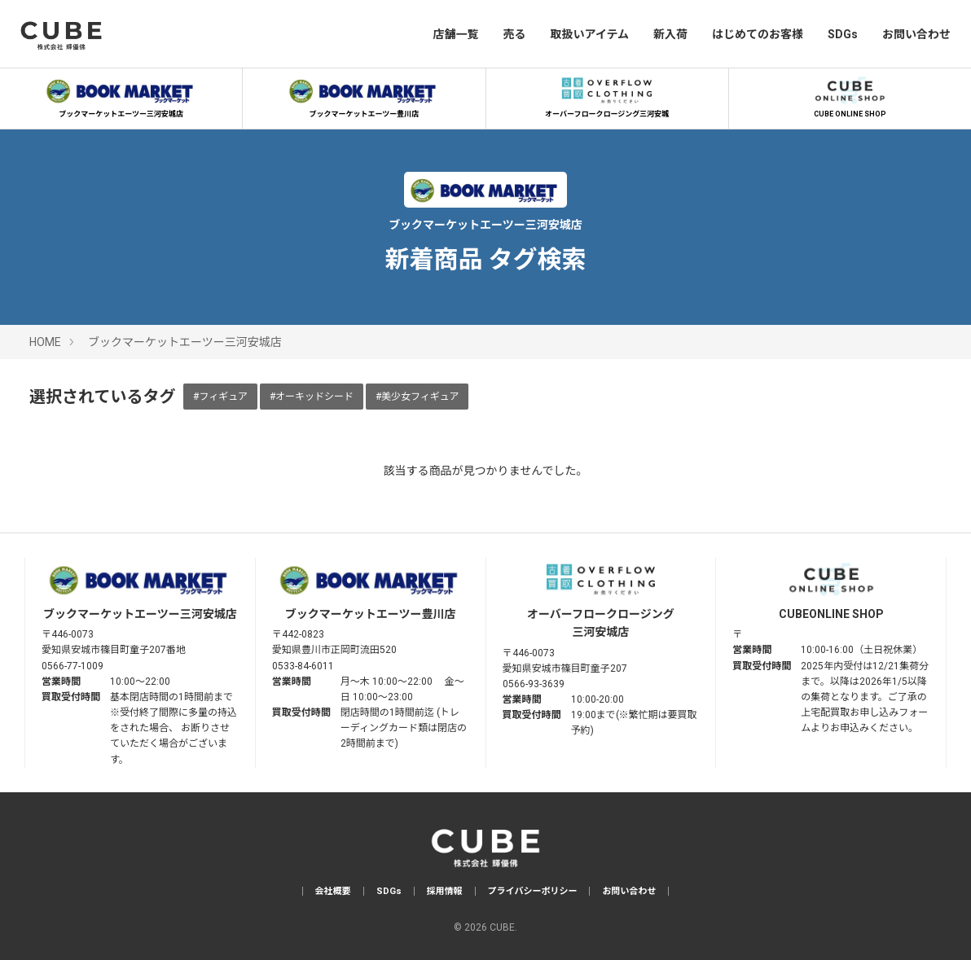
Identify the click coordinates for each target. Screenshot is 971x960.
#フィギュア (220, 396)
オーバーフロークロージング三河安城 (606, 95)
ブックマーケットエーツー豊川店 (364, 95)
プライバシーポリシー (533, 891)
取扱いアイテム (589, 34)
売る (514, 34)
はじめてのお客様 (757, 34)
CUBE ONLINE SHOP (849, 95)
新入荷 (670, 34)
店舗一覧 (455, 34)
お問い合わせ (916, 34)
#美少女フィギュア (417, 396)
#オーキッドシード (312, 396)
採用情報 (445, 891)
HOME (45, 341)
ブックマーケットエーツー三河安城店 (121, 95)
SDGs (843, 34)
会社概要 (333, 891)
